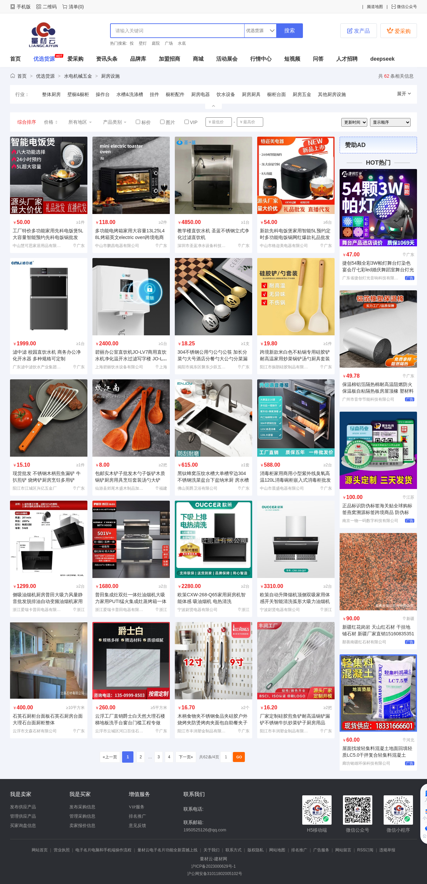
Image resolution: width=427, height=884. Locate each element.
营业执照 (62, 850)
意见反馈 (137, 825)
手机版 (24, 6)
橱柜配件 (175, 94)
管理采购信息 (82, 816)
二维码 (50, 6)
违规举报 (387, 850)
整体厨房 (51, 94)
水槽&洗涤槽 (129, 94)
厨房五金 (302, 94)
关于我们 (211, 850)
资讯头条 (106, 59)
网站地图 (277, 850)
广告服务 (321, 850)
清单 (73, 6)
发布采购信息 (82, 806)
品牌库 (138, 59)
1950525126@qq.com (204, 829)
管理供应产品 (23, 816)
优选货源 (44, 59)
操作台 (103, 94)
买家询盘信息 (23, 825)
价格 (51, 122)
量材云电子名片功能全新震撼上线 (167, 850)
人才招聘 (347, 59)
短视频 (292, 59)
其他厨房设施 (332, 94)
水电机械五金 (78, 76)
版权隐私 (256, 850)
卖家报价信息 (82, 825)
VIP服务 (136, 806)
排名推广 (137, 816)
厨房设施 (110, 76)
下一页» (185, 757)
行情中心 (261, 59)
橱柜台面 (276, 94)
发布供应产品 (23, 806)
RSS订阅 (365, 850)
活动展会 (227, 59)
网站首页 (40, 850)
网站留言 (343, 850)
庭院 (156, 43)
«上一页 (110, 757)
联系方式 (234, 850)
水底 (182, 43)
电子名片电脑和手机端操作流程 (103, 850)
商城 (198, 59)
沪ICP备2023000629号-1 (213, 866)
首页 (15, 59)
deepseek (382, 59)
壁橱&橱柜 (78, 94)
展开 (404, 93)
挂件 (154, 94)
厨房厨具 (251, 94)
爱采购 (399, 30)
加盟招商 (169, 59)
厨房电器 (200, 94)
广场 (169, 43)
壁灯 (143, 43)
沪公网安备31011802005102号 (213, 873)
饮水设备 (226, 94)
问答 (318, 59)
